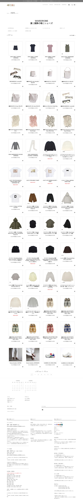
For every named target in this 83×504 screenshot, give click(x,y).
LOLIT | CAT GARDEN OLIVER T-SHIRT (50, 180)
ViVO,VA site (57, 4)
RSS (8, 405)
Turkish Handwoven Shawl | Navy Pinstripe (67, 130)
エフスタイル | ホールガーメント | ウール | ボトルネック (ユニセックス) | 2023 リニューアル (67, 155)
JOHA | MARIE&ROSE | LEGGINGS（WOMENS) (33, 154)
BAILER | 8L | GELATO (67, 81)
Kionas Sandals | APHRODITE (32, 362)
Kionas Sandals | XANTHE (15, 362)
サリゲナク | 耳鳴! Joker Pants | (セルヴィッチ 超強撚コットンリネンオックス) (50, 286)
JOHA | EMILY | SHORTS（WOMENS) (15, 57)
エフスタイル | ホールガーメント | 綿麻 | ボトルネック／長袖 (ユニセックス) (15, 312)
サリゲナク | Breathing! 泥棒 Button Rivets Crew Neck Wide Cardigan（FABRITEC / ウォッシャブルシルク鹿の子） (32, 259)
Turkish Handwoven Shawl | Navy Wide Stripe (50, 130)
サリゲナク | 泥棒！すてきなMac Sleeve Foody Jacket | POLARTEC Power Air (15, 233)
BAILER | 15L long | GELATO (33, 105)
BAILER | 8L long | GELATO (15, 105)
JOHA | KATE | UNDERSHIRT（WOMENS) (67, 57)
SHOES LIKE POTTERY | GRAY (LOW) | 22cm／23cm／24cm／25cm (67, 312)
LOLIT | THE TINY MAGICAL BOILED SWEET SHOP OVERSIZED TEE (15, 181)
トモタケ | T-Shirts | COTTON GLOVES (15, 206)
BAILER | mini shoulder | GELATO (33, 82)
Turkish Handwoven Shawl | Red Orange (33, 130)
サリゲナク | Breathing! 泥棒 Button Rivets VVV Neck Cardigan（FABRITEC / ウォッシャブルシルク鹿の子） (50, 259)
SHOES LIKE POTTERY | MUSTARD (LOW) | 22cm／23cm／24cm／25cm (32, 337)
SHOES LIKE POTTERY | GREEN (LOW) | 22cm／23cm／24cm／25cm (15, 337)
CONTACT (64, 4)
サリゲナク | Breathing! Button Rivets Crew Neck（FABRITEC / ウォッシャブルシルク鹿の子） (15, 259)
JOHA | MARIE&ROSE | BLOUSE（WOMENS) (15, 154)
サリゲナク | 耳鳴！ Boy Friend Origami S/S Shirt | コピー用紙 (50, 232)
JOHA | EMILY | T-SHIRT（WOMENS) (33, 57)
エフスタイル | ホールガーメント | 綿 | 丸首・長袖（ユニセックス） (67, 285)
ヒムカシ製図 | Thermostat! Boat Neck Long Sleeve (67, 258)
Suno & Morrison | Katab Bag (50, 105)
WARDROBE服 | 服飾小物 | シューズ (14, 13)
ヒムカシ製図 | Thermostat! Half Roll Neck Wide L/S (15, 285)
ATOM (10, 405)
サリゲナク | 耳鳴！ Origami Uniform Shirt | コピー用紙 (33, 232)
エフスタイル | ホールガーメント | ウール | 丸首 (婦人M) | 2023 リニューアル (50, 155)
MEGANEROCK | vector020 (67, 105)
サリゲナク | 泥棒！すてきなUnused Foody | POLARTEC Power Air (67, 207)
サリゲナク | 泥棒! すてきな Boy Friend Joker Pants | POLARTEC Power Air (50, 207)
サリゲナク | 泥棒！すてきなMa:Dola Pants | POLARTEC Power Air (33, 207)
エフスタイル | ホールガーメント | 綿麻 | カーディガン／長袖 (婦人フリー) (33, 312)
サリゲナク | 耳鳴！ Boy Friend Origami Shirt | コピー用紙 (67, 232)
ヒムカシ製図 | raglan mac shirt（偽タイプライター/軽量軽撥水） (33, 285)
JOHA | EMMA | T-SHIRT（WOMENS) (50, 57)
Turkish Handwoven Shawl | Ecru (15, 130)
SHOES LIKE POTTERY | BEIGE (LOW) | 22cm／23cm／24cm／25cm (50, 312)
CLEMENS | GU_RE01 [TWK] (50, 362)
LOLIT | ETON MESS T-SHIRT (32, 179)
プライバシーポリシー (11, 408)
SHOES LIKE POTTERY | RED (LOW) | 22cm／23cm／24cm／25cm (50, 337)
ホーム (8, 13)
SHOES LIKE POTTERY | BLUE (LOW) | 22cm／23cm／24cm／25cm (67, 337)
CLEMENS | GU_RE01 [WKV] (67, 362)
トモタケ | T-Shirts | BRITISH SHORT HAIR (67, 180)
